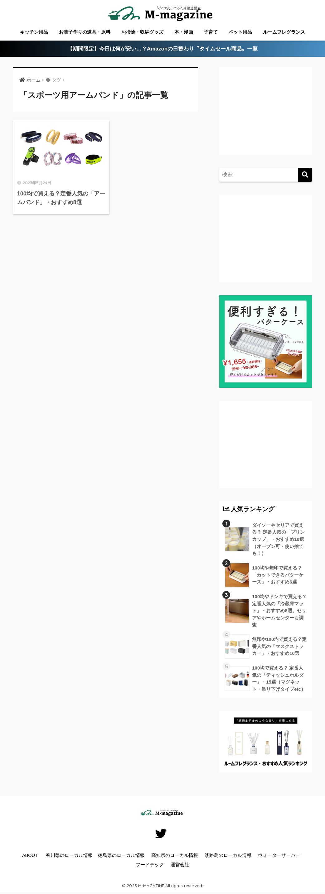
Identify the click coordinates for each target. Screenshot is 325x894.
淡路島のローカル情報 (228, 855)
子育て (211, 32)
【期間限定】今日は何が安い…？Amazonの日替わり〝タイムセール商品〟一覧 (162, 49)
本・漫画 (183, 32)
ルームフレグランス (284, 32)
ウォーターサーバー (279, 855)
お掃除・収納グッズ (142, 32)
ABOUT (30, 855)
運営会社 (180, 864)
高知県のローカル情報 (174, 855)
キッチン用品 (34, 32)
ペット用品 (240, 32)
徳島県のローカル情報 (121, 855)
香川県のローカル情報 (69, 855)
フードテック (150, 864)
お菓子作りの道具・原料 (84, 32)
